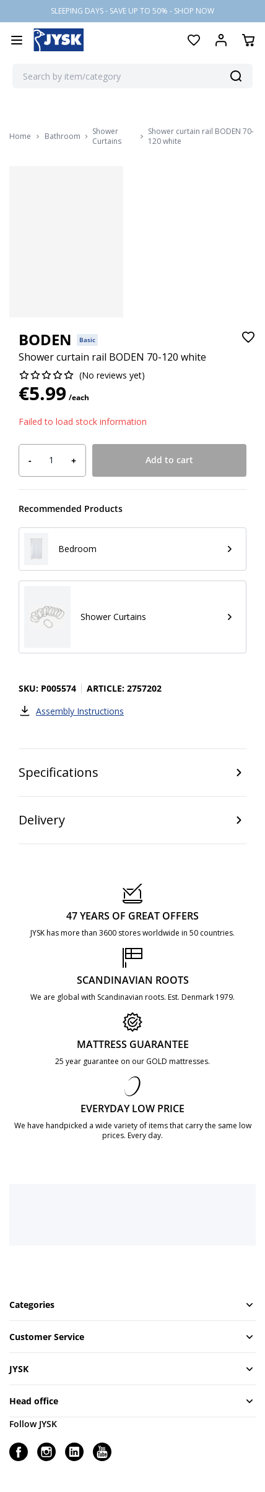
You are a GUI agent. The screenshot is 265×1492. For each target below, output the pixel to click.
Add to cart (169, 460)
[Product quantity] (51, 460)
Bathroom (62, 136)
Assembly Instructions (71, 711)
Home (20, 136)
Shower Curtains (106, 136)
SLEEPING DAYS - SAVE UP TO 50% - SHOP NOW (132, 11)
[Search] (236, 76)
